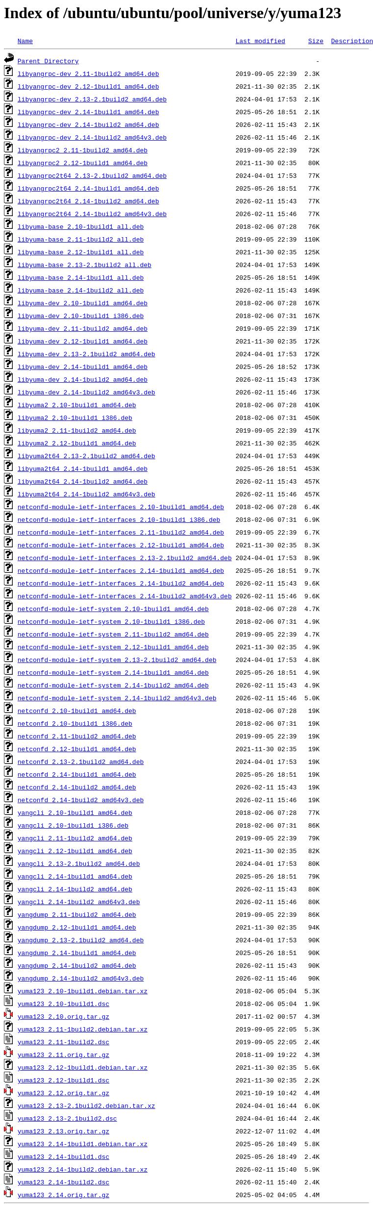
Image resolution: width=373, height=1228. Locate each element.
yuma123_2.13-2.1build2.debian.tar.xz (86, 1105)
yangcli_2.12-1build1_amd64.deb (75, 850)
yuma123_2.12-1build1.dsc (63, 1080)
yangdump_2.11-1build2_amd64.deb (77, 914)
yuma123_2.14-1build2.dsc (63, 1182)
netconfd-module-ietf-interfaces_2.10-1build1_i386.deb (119, 519)
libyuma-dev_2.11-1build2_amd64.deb (83, 328)
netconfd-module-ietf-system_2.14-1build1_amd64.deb (113, 672)
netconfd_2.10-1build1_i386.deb (75, 723)
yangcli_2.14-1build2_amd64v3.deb (79, 901)
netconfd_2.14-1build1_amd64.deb (77, 774)
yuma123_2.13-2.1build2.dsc (67, 1118)
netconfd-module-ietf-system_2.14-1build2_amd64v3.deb (117, 697)
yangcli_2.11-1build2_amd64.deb (75, 838)
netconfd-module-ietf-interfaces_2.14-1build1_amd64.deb (121, 570)
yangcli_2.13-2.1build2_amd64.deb (79, 863)
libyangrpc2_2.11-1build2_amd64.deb (83, 150)
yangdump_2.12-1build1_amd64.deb (77, 927)
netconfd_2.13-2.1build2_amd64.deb (81, 761)
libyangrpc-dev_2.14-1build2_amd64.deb (88, 124)
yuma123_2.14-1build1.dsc (63, 1156)
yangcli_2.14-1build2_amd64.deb (75, 888)
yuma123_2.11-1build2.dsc (63, 1041)
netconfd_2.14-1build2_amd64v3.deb (81, 799)
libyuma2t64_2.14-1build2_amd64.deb (83, 481)
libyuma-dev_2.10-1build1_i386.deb (81, 315)
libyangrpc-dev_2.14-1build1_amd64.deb (88, 111)
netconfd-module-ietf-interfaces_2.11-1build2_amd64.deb (121, 532)
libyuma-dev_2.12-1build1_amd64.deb (83, 341)
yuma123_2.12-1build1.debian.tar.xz (83, 1067)
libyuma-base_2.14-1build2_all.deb (81, 290)
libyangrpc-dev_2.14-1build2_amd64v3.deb (92, 137)
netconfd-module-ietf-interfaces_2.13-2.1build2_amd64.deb (125, 557)
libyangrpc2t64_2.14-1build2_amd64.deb (88, 200)
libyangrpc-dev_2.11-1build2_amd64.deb (88, 73)
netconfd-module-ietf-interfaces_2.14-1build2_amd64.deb (121, 583)
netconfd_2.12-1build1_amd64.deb (77, 748)
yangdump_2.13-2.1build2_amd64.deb (81, 939)
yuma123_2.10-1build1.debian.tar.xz (83, 990)
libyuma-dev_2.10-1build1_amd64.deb (83, 302)
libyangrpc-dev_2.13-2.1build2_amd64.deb (92, 99)
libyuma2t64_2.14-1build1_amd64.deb (83, 468)
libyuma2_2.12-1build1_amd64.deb (77, 443)
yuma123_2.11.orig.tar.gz (63, 1054)
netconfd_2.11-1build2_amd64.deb (77, 736)
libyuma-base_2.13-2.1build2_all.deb (84, 264)
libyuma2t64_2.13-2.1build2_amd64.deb (86, 455)
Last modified (260, 40)
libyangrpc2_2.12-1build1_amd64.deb (83, 162)
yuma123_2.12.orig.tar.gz (63, 1092)
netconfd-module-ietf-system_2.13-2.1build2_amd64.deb (117, 659)
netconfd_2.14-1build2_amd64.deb (77, 787)
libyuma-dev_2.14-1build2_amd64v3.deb (86, 392)
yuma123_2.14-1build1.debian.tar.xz (83, 1143)
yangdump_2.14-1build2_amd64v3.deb (81, 978)
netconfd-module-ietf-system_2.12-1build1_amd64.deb (113, 646)
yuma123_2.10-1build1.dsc (63, 1003)
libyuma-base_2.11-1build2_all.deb (81, 239)
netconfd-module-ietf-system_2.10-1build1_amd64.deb (113, 608)
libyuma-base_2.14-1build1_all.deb (81, 277)
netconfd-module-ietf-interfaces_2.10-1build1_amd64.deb (121, 506)
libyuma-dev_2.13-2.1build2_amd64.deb (86, 353)
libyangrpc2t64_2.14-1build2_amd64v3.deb (92, 213)
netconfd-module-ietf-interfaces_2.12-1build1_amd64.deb (121, 544)
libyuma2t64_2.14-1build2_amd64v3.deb (86, 494)
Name (25, 40)
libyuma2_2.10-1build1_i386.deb (75, 417)
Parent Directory (48, 60)
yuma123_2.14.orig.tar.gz (63, 1194)
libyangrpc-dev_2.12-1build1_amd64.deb (88, 86)
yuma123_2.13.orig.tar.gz (63, 1131)
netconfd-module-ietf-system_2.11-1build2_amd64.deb (113, 634)
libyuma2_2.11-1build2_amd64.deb (77, 430)
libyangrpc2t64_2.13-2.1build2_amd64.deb (92, 175)
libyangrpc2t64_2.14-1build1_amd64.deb (88, 188)
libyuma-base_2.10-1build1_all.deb (81, 226)
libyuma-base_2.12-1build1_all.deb (81, 251)
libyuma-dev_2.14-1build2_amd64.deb (83, 379)
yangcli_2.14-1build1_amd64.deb (75, 876)
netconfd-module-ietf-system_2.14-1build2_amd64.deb (113, 685)
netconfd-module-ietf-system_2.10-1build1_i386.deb (111, 621)
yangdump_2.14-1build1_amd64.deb (77, 952)
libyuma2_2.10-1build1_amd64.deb (77, 404)
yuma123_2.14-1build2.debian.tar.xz (83, 1169)
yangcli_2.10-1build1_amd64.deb (75, 812)
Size (315, 40)
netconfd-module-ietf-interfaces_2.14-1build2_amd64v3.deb (125, 595)
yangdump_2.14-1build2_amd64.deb (77, 965)
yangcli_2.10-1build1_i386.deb (73, 825)
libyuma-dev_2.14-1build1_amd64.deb (83, 366)
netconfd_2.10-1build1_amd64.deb (77, 710)
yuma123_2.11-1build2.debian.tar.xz (83, 1029)
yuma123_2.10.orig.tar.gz (63, 1016)
